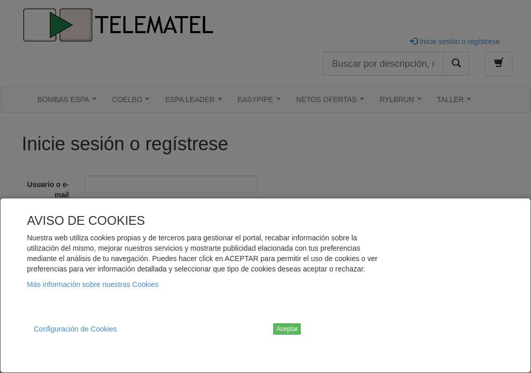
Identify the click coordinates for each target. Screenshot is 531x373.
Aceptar (287, 329)
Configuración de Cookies (75, 329)
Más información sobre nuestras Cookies (93, 284)
